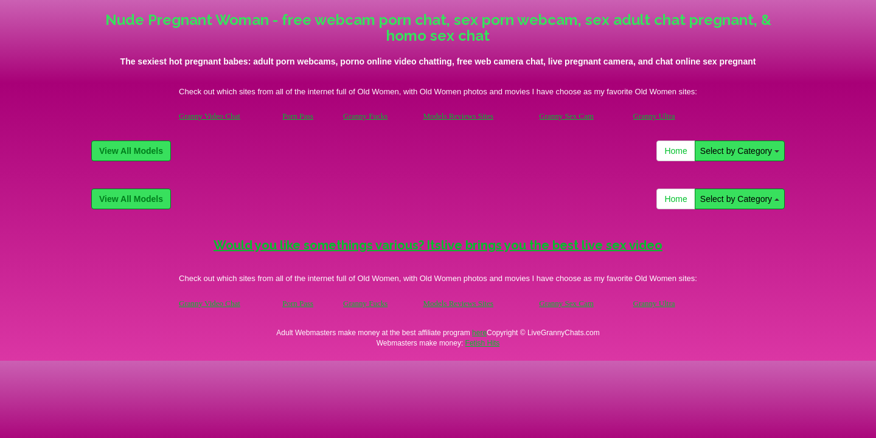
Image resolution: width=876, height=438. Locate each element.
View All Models (131, 151)
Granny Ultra (654, 115)
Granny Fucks (365, 115)
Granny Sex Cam (566, 115)
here (479, 332)
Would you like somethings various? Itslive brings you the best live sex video (438, 245)
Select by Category (739, 151)
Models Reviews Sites (458, 115)
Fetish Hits (482, 343)
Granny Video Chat (209, 115)
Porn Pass (297, 115)
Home (675, 151)
